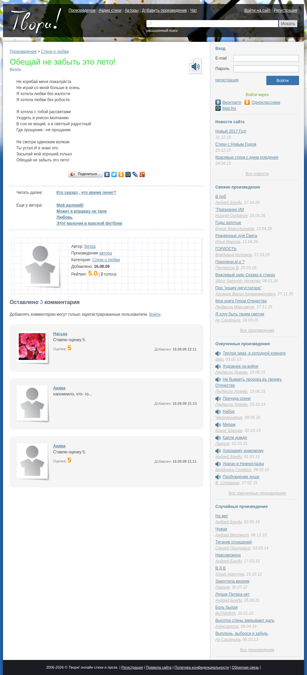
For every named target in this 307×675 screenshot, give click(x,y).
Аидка (59, 388)
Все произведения (257, 330)
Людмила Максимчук (234, 307)
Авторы (131, 10)
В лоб (220, 196)
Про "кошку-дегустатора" (238, 288)
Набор (229, 411)
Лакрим (222, 443)
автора (105, 253)
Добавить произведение (164, 10)
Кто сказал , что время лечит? (86, 192)
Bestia (15, 69)
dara (219, 359)
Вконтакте (228, 102)
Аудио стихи (110, 10)
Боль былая (226, 607)
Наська (60, 333)
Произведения (82, 10)
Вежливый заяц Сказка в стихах (245, 275)
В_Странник (227, 482)
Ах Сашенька (227, 320)
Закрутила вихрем (232, 581)
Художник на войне (240, 366)
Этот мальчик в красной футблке (89, 223)
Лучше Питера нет (232, 594)
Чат (193, 10)
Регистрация (285, 10)
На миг (221, 516)
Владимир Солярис (233, 469)
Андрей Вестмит (232, 535)
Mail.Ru (225, 108)
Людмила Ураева (231, 372)
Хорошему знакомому (243, 450)
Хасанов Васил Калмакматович (245, 294)
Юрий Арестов (229, 574)
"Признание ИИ (229, 209)
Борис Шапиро (228, 430)
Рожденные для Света (236, 235)
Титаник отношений (233, 542)
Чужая (221, 529)
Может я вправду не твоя (82, 211)
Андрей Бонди (228, 202)
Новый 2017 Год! (230, 131)
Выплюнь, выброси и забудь (241, 633)
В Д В (220, 568)
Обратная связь (245, 667)
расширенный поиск (162, 30)
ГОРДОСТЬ (225, 248)
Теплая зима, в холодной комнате (254, 353)
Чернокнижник (228, 417)
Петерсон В (226, 268)
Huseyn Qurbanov (231, 215)
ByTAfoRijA (225, 613)
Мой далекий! (70, 205)
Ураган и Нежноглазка (243, 463)
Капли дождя (235, 437)
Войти (155, 314)
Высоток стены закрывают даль (245, 620)
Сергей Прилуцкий (232, 548)
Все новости (257, 173)
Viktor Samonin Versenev (237, 281)
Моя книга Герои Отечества (241, 301)
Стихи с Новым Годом (235, 144)
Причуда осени (237, 398)
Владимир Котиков (233, 254)
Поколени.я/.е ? (229, 261)
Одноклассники (262, 102)
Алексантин (227, 626)
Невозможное (228, 555)
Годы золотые (228, 222)
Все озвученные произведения (257, 493)
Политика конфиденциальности (202, 667)
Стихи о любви (55, 51)
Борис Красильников (234, 228)
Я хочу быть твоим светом (239, 314)
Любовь (65, 217)
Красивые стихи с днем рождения (246, 157)
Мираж (229, 424)
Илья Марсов (227, 241)
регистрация (226, 80)
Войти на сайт (257, 10)
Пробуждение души (241, 476)
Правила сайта (159, 667)
